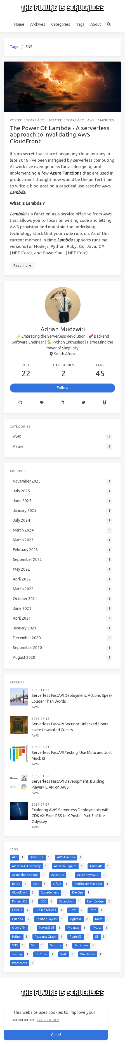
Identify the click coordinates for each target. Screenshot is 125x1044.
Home (19, 24)
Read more (22, 265)
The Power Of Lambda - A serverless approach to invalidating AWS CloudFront (59, 134)
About (95, 24)
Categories (60, 24)
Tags (80, 24)
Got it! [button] (56, 1035)
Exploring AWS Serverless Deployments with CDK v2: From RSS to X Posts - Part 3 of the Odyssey (71, 816)
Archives (37, 24)
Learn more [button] (48, 1019)
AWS (90, 120)
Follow (63, 387)
